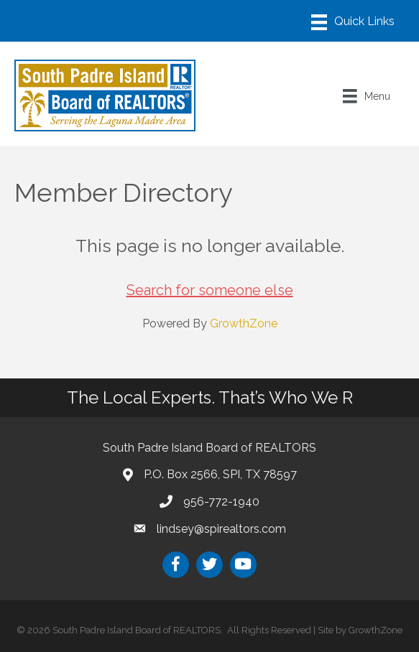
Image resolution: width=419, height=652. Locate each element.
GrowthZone (243, 323)
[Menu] (353, 22)
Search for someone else (209, 290)
